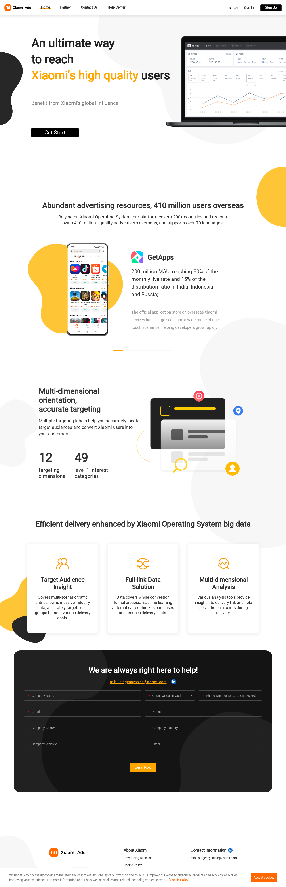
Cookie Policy (133, 865)
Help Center (116, 7)
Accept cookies (264, 877)
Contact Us (89, 7)
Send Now (143, 767)
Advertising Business (138, 858)
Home (45, 7)
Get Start (54, 133)
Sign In (249, 8)
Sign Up (271, 8)
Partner (65, 7)
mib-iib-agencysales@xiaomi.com (138, 682)
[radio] (229, 8)
